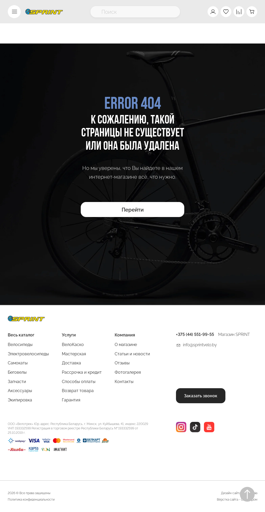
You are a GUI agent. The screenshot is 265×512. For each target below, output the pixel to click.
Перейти (133, 210)
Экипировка (20, 400)
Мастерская (74, 353)
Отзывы (122, 362)
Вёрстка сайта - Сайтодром (237, 499)
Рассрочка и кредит (82, 372)
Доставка (71, 362)
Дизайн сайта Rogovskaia (239, 493)
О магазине (126, 344)
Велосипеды (20, 344)
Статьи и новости (132, 353)
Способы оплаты (78, 381)
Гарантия (71, 400)
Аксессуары (20, 390)
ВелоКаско (73, 344)
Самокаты (18, 362)
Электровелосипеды (28, 353)
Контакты (124, 381)
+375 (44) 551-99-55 (195, 334)
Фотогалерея (128, 372)
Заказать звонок (200, 395)
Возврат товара (78, 390)
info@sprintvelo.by (200, 344)
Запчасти (17, 381)
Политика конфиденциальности (31, 499)
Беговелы (17, 372)
